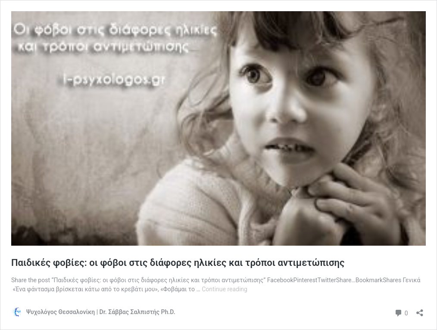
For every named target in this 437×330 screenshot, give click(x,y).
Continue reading (224, 289)
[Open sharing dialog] (420, 310)
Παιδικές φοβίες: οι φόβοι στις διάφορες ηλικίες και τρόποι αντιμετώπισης (177, 262)
